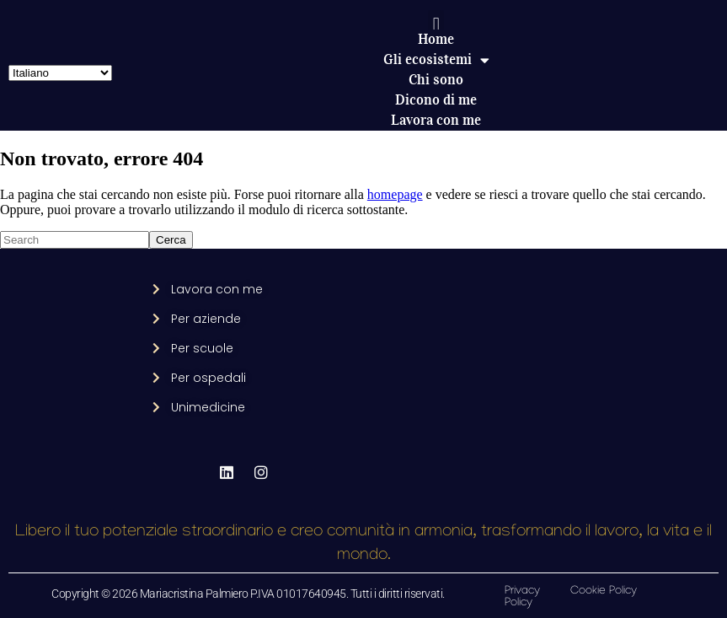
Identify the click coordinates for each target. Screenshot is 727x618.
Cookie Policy (603, 591)
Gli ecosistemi (436, 60)
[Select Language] (60, 73)
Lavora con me (436, 120)
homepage (395, 194)
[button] (436, 24)
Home (436, 39)
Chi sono (436, 80)
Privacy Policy (522, 597)
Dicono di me (436, 100)
